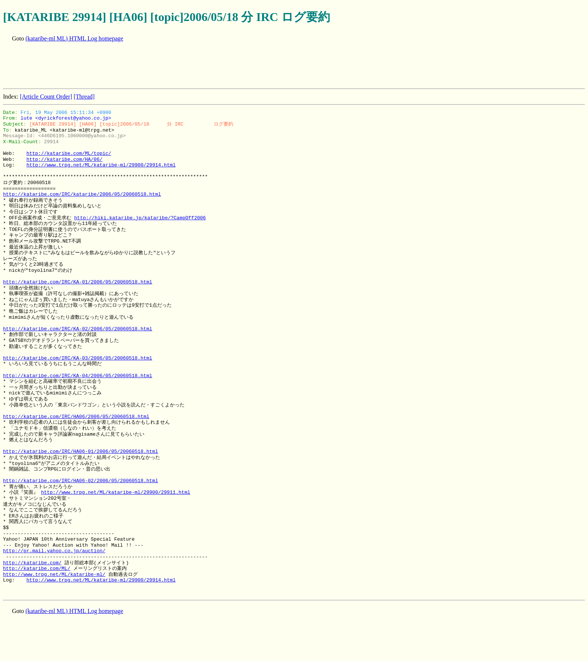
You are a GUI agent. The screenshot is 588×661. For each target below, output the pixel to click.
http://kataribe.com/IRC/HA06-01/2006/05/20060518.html (80, 451)
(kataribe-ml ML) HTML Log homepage (74, 38)
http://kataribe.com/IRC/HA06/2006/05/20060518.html (76, 416)
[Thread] (84, 96)
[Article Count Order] (46, 96)
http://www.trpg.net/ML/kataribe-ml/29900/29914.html (101, 165)
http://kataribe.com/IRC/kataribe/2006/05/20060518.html (82, 194)
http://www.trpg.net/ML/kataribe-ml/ (54, 574)
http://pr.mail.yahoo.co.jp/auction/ (54, 550)
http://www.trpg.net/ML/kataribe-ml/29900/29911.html (115, 492)
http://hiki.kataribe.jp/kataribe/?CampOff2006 (140, 217)
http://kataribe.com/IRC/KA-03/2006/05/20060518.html (77, 358)
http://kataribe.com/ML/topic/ (68, 153)
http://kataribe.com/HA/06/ (64, 159)
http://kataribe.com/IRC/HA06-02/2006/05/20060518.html (80, 480)
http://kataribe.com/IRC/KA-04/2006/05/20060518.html (77, 375)
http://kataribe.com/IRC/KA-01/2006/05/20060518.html (77, 282)
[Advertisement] (139, 66)
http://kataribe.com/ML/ (36, 568)
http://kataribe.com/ (32, 562)
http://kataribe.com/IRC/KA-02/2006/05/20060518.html (77, 328)
